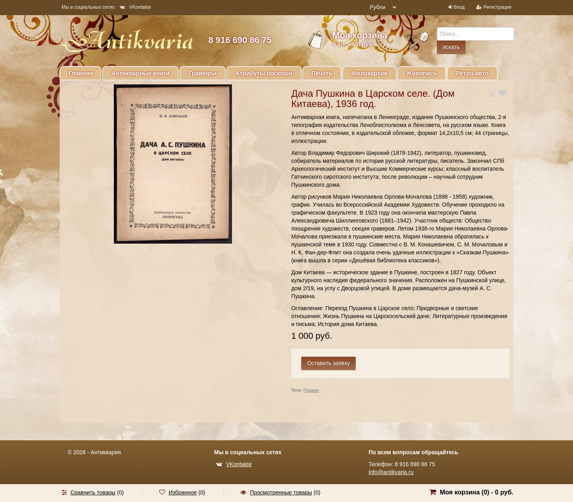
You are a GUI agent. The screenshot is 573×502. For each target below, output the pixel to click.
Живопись (422, 73)
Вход (459, 7)
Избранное (183, 492)
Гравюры (202, 73)
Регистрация (497, 7)
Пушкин (311, 390)
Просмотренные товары (281, 492)
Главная (80, 73)
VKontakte (135, 7)
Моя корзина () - (476, 492)
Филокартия (369, 73)
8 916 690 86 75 (239, 40)
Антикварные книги (140, 73)
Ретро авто (472, 73)
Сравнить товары (92, 492)
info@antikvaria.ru (390, 472)
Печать (322, 73)
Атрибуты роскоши (264, 73)
